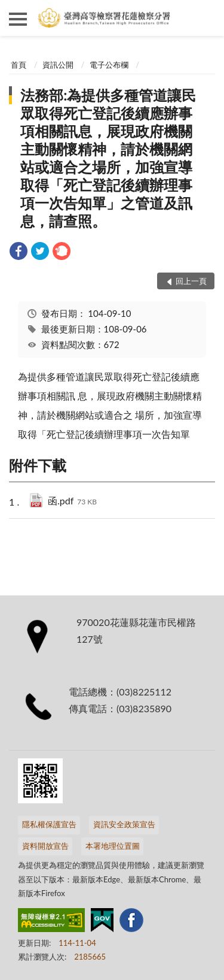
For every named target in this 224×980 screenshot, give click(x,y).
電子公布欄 (109, 64)
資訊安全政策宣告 (124, 824)
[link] (18, 252)
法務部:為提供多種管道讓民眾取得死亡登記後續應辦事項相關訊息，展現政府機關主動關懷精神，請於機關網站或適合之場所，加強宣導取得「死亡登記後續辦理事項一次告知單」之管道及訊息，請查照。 (108, 157)
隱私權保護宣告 (49, 824)
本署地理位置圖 (112, 846)
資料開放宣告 (45, 846)
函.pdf (72, 502)
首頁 (18, 64)
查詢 (206, 18)
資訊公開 (57, 64)
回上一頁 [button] (191, 281)
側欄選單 (18, 19)
